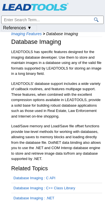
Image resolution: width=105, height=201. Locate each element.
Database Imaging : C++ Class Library (44, 188)
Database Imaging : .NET (33, 198)
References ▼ (17, 27)
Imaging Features (26, 34)
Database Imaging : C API (34, 178)
